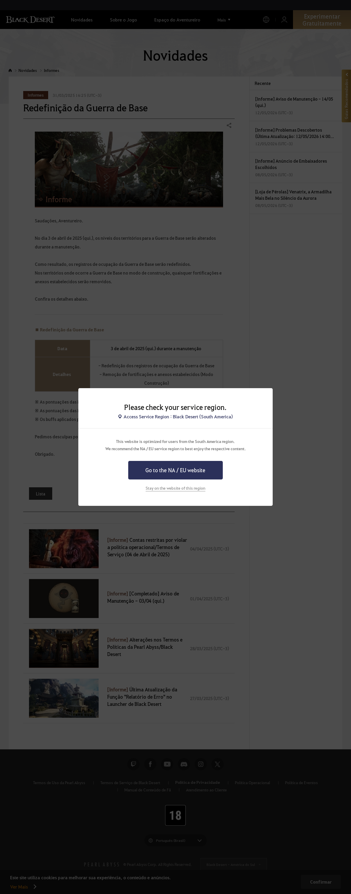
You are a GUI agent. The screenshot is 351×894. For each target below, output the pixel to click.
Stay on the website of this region (175, 487)
